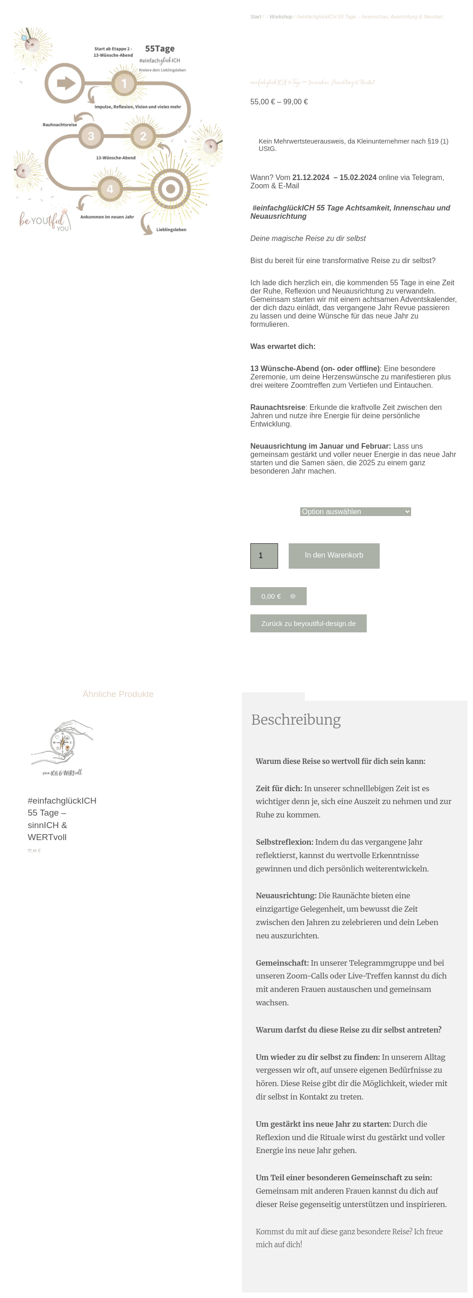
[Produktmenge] (264, 556)
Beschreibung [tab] (273, 696)
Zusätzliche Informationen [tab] (356, 696)
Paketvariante (273, 512)
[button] (25, 39)
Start (255, 16)
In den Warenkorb (334, 555)
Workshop (281, 16)
